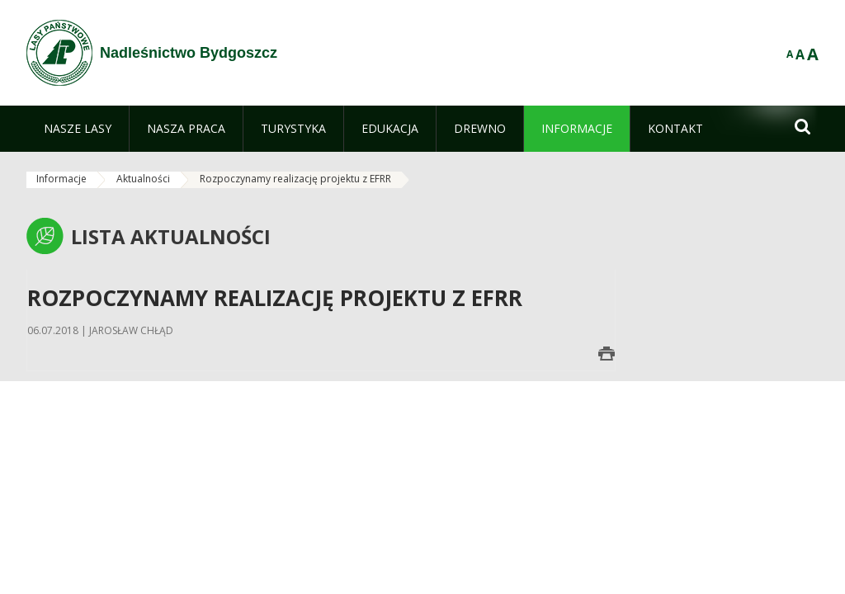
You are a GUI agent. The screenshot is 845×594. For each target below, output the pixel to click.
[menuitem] (77, 129)
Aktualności (143, 179)
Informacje (61, 179)
